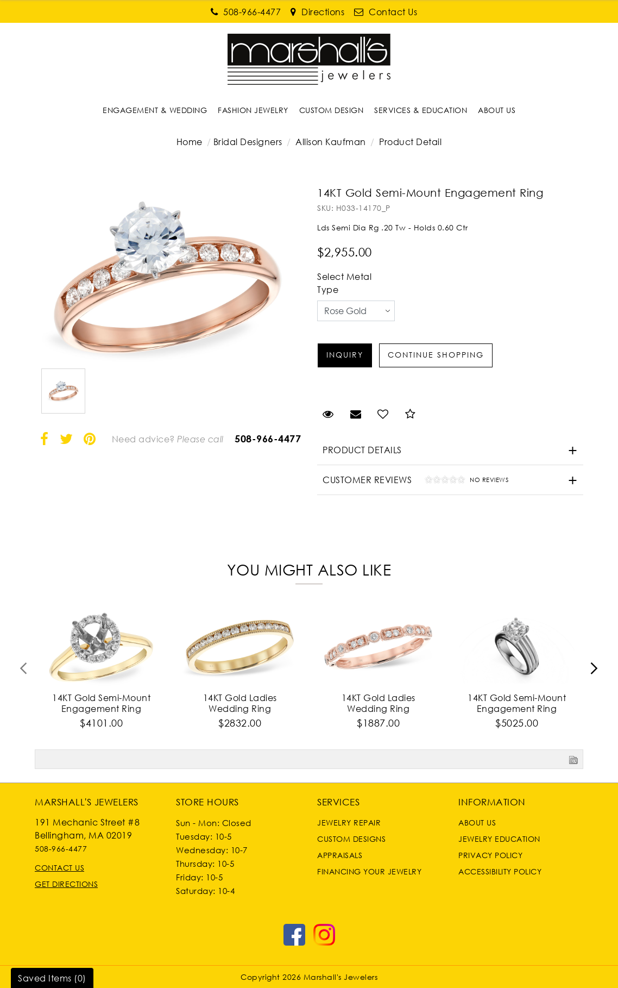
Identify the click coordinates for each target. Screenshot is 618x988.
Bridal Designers (247, 141)
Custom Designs (351, 838)
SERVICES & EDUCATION (420, 110)
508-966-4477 (268, 439)
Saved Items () (52, 978)
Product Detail (409, 141)
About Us (477, 822)
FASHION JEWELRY (253, 110)
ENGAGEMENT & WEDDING (155, 110)
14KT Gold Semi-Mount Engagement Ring (101, 703)
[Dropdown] (154, 110)
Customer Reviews (412, 481)
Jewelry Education (499, 838)
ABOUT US (496, 110)
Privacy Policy (490, 855)
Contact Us (59, 867)
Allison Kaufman (330, 141)
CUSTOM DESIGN (331, 110)
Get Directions (66, 884)
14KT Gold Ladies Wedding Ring (240, 703)
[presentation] (24, 672)
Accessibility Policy (499, 871)
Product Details (362, 450)
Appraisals (339, 855)
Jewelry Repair (349, 822)
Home (189, 141)
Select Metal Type (344, 283)
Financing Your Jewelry (369, 871)
